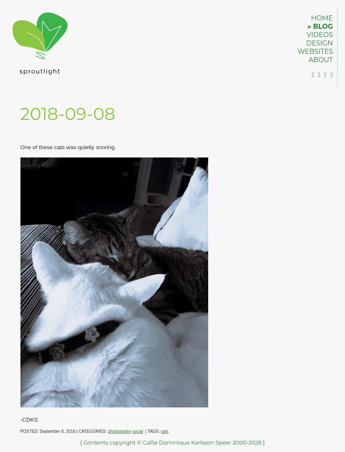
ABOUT (320, 60)
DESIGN (319, 43)
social (137, 431)
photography (119, 431)
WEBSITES (315, 51)
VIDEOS (320, 35)
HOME (322, 18)
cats (165, 431)
